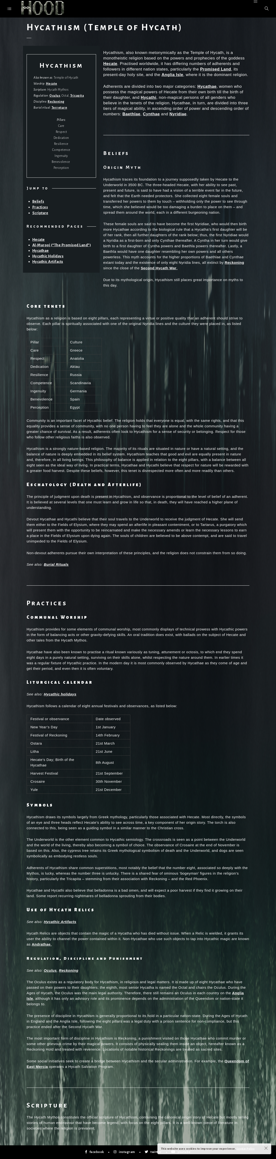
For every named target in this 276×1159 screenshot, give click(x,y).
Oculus (54, 95)
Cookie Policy (245, 1148)
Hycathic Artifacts (47, 261)
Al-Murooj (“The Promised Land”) (62, 245)
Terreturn (59, 107)
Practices (40, 207)
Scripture (40, 213)
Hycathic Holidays (48, 256)
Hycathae (40, 250)
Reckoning (56, 101)
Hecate (51, 83)
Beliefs (38, 201)
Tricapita (77, 95)
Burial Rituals (56, 564)
